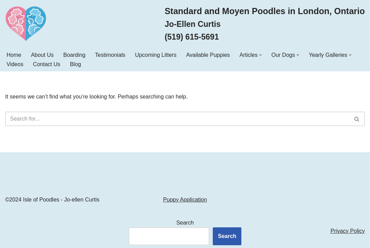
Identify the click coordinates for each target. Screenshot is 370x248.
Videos (15, 64)
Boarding (74, 55)
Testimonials (110, 55)
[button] (260, 55)
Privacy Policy (347, 231)
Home (14, 55)
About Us (42, 55)
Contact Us (46, 64)
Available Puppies (208, 55)
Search (185, 223)
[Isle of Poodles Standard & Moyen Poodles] (26, 23)
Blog (75, 64)
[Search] (177, 119)
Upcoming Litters (156, 55)
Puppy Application (185, 200)
